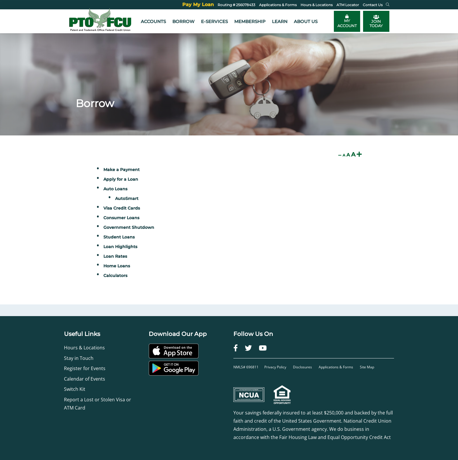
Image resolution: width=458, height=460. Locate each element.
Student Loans (119, 237)
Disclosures (302, 367)
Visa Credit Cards (121, 208)
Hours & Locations (84, 347)
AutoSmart (126, 198)
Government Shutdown (128, 227)
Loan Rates (115, 256)
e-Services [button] (214, 21)
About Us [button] (306, 21)
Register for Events (84, 368)
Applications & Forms (336, 367)
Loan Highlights (120, 246)
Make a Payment (121, 169)
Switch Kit (74, 389)
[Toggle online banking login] (347, 21)
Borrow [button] (183, 21)
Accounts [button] (153, 21)
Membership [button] (250, 21)
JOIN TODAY (376, 21)
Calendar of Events (84, 379)
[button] (388, 4)
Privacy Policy (275, 367)
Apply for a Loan (120, 179)
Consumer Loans (121, 217)
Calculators (115, 275)
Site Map (367, 367)
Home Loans (116, 266)
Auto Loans (115, 188)
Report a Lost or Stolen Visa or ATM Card (97, 403)
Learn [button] (279, 21)
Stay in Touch (78, 358)
